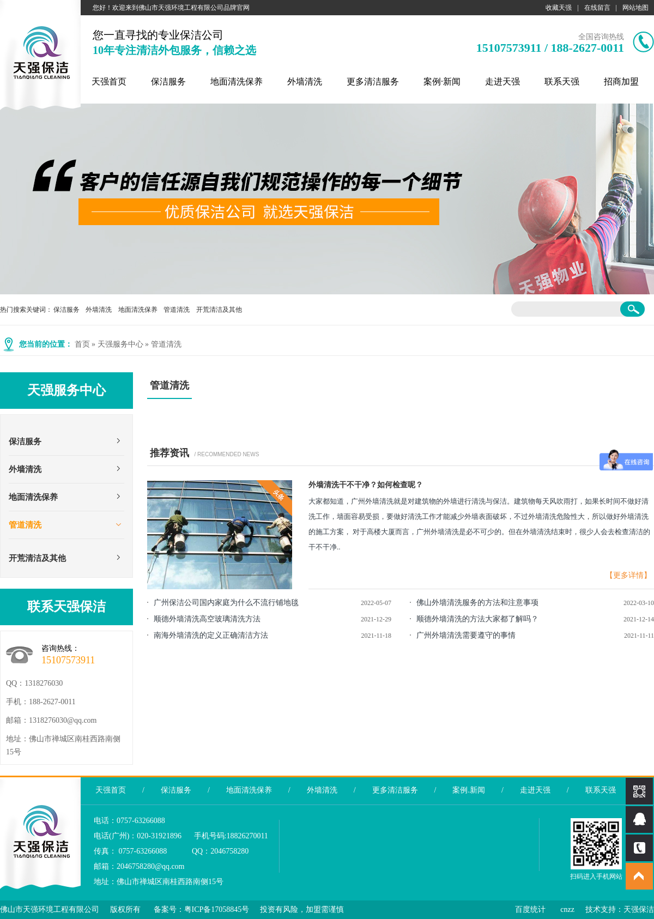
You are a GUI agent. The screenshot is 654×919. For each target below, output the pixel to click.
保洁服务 (168, 81)
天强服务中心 (120, 344)
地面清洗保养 (236, 81)
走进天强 (502, 81)
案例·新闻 (442, 81)
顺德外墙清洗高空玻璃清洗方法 (207, 619)
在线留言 (597, 7)
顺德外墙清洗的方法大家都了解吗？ (477, 619)
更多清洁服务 (373, 81)
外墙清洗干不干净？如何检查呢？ (365, 485)
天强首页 (109, 81)
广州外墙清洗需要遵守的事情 (466, 635)
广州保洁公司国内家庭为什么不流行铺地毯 (226, 602)
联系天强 (561, 81)
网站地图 (635, 7)
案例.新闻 (468, 790)
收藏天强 (559, 7)
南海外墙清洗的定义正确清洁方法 (211, 635)
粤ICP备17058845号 (217, 909)
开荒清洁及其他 (219, 309)
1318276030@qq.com (63, 720)
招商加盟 (621, 81)
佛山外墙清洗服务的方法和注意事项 (477, 602)
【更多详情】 (628, 575)
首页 (82, 344)
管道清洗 (177, 309)
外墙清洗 (304, 81)
